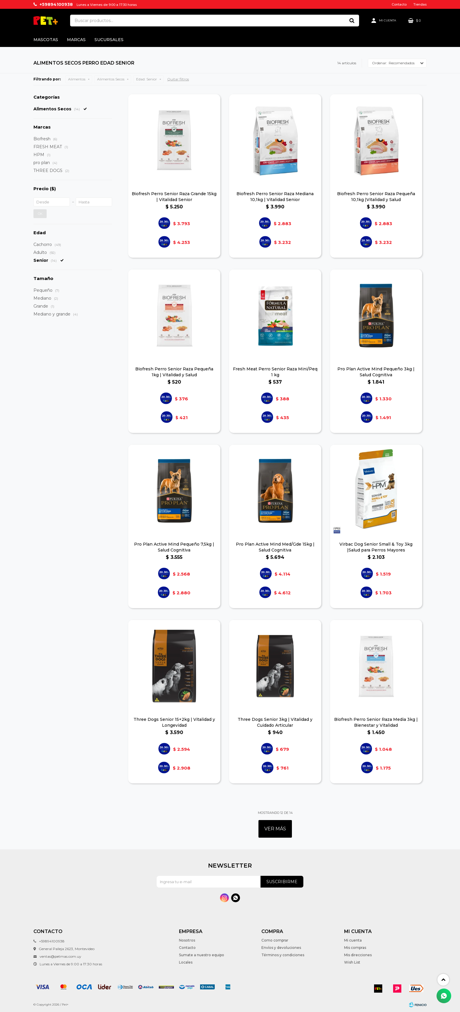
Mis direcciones (358, 955)
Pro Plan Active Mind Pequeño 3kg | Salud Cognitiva (376, 371)
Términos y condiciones (282, 955)
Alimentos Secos (110, 79)
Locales (185, 962)
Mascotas (45, 39)
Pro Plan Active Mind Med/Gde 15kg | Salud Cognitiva (275, 547)
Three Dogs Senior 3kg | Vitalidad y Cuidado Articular (275, 722)
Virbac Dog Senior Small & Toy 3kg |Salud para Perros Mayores (375, 547)
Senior (146, 79)
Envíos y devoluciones (281, 947)
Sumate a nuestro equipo (201, 955)
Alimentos (76, 79)
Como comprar (274, 940)
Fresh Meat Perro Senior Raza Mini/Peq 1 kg (275, 371)
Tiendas (420, 4)
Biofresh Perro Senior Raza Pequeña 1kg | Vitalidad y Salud (174, 371)
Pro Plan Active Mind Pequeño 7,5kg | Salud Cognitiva (174, 547)
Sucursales (109, 39)
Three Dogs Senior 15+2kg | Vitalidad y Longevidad (174, 722)
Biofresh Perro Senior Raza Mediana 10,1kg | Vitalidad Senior (275, 196)
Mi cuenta (353, 940)
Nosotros (187, 940)
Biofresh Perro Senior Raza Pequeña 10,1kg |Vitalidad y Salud (376, 196)
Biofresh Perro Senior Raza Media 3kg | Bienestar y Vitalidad (376, 722)
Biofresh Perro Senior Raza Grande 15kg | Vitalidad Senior (174, 196)
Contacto (399, 4)
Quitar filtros (178, 79)
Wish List (352, 962)
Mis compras (355, 947)
